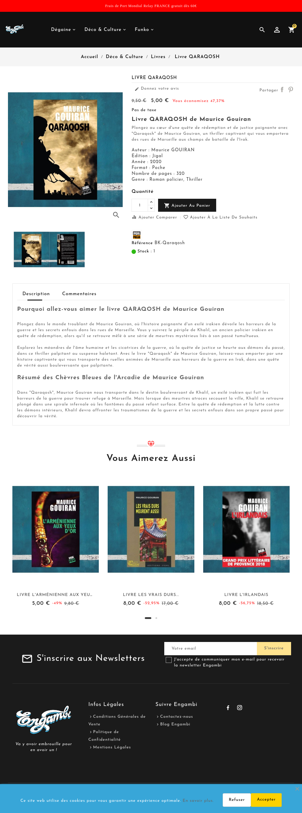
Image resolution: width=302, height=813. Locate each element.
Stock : (144, 251)
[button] (148, 618)
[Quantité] (140, 205)
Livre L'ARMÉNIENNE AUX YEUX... (56, 595)
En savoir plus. (198, 801)
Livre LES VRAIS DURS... (151, 595)
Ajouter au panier (187, 206)
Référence (142, 243)
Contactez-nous (176, 717)
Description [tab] (36, 294)
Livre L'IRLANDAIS (246, 595)
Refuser (237, 800)
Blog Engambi (175, 724)
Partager (281, 89)
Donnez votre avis (156, 88)
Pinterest (290, 89)
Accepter (266, 799)
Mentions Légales (112, 747)
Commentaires (79, 294)
